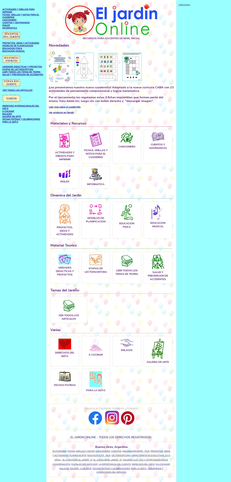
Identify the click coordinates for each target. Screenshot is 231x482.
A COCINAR (8, 111)
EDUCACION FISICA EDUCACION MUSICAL (13, 49)
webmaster (184, 4)
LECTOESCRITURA (120, 455)
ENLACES (7, 114)
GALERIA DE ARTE (11, 116)
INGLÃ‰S (127, 451)
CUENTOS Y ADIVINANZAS (16, 22)
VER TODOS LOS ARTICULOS (17, 90)
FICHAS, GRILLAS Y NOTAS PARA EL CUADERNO (20, 16)
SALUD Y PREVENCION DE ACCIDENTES (22, 74)
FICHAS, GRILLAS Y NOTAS (81, 451)
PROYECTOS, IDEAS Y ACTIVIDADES (20, 43)
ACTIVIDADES (59, 451)
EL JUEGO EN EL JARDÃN (107, 459)
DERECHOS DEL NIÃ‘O (143, 464)
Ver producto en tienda (61, 112)
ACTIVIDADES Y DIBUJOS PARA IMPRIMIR (18, 10)
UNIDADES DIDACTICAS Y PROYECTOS (22, 66)
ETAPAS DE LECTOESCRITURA (17, 69)
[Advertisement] (203, 52)
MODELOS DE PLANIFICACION (17, 45)
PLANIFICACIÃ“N (78, 455)
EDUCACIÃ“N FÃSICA (98, 455)
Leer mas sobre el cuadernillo (64, 107)
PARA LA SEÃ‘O (10, 121)
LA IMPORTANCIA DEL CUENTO (115, 464)
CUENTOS (116, 451)
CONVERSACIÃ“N (61, 464)
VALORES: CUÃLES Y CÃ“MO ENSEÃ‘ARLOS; (145, 459)
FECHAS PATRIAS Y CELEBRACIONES (21, 119)
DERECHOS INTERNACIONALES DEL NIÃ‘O (20, 107)
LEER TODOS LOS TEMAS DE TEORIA (21, 71)
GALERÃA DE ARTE (80, 468)
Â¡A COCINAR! (163, 464)
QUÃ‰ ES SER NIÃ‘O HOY (84, 464)
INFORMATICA (9, 28)
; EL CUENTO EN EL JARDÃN (77, 459)
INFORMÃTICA (141, 451)
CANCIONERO (9, 19)
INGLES (6, 25)
